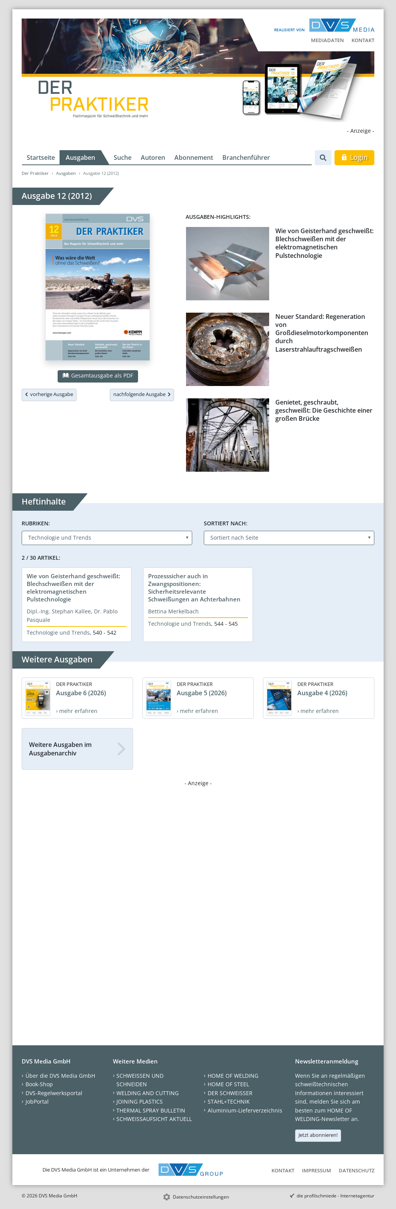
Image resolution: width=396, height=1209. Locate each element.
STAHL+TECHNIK (229, 1101)
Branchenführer (246, 157)
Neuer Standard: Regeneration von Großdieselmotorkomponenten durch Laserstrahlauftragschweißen (321, 333)
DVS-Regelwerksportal (54, 1093)
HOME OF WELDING (233, 1075)
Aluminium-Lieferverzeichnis (245, 1110)
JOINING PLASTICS (139, 1101)
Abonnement (193, 157)
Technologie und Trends (58, 632)
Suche (122, 157)
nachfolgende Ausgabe (142, 394)
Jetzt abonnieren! (318, 1134)
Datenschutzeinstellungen (201, 1197)
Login (354, 157)
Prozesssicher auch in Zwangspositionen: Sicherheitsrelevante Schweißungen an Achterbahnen (194, 587)
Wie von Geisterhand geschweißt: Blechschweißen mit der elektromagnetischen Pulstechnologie (324, 243)
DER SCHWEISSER (230, 1093)
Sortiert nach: (226, 523)
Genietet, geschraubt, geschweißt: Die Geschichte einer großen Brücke (323, 410)
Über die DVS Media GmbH (60, 1075)
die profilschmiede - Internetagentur (335, 1195)
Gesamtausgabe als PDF (98, 375)
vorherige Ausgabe (49, 394)
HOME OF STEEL (228, 1084)
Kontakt (363, 40)
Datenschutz (356, 1170)
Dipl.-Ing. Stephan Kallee (59, 611)
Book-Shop (39, 1084)
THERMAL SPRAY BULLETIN (150, 1110)
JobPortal (37, 1101)
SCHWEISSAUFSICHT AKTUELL (154, 1119)
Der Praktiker (35, 173)
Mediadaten (327, 40)
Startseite (41, 157)
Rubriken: (36, 523)
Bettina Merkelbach (173, 611)
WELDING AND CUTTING (147, 1093)
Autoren (153, 157)
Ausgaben (80, 157)
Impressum (316, 1170)
